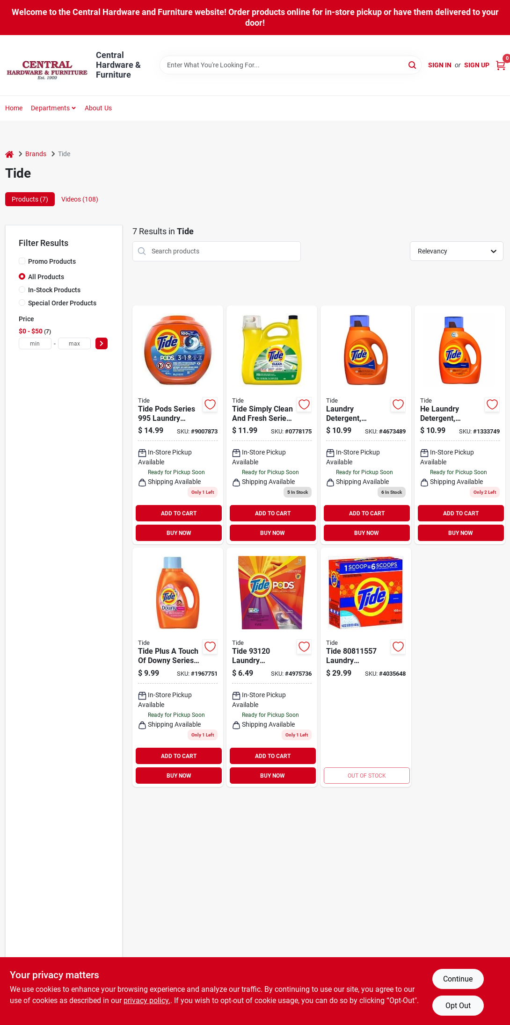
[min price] (35, 343)
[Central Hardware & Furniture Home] (47, 65)
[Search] (413, 64)
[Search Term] (291, 65)
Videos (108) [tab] (79, 199)
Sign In (440, 65)
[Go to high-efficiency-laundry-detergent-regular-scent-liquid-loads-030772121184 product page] (460, 425)
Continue (458, 978)
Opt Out (458, 1005)
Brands (35, 154)
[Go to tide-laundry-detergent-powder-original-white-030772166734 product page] (366, 667)
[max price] (74, 343)
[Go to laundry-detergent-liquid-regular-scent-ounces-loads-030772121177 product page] (366, 425)
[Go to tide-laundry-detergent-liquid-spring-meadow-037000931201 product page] (271, 667)
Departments (50, 108)
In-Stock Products (54, 290)
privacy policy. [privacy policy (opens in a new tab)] (147, 1000)
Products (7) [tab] (30, 199)
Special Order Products (62, 303)
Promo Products (52, 261)
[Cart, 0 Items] (500, 65)
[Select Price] (101, 343)
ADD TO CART (179, 513)
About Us (98, 108)
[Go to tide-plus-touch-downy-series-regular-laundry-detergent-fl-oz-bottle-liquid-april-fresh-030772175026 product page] (177, 667)
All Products (46, 276)
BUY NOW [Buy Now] (179, 533)
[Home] (9, 154)
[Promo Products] (22, 261)
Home (14, 108)
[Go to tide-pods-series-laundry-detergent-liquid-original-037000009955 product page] (177, 425)
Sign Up (476, 65)
